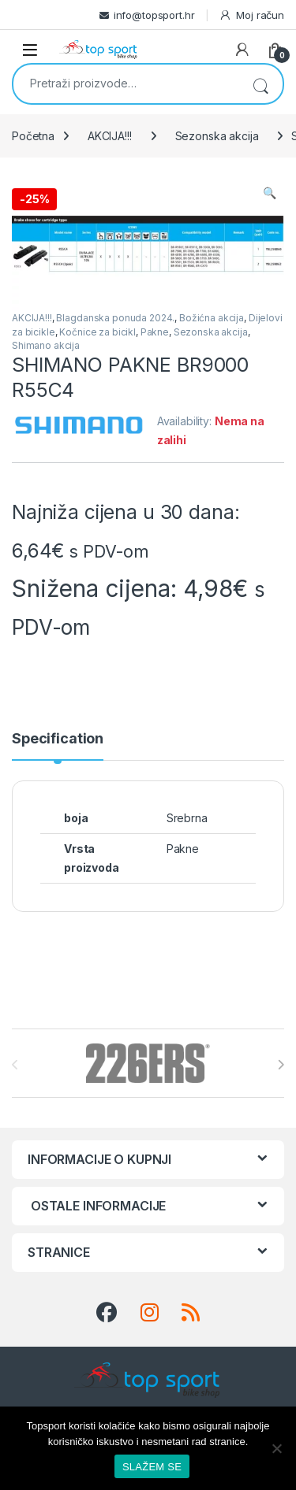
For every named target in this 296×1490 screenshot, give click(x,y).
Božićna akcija (211, 318)
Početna (33, 136)
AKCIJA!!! (110, 136)
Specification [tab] (57, 739)
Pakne (155, 332)
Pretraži (260, 84)
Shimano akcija (46, 345)
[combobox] (125, 83)
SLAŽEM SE (152, 1467)
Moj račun (251, 15)
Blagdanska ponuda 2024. (115, 318)
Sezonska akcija (217, 136)
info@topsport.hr (154, 15)
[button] (269, 192)
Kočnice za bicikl (97, 332)
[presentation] (280, 1064)
